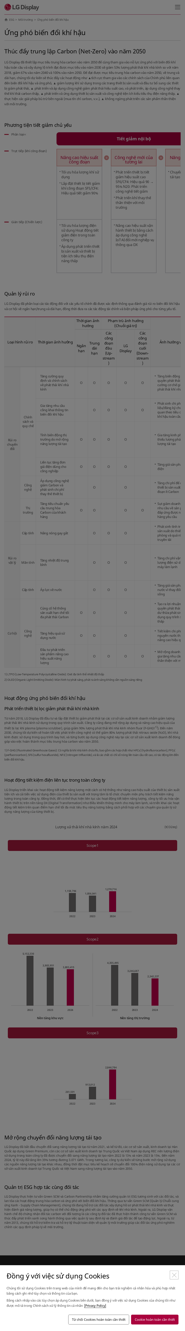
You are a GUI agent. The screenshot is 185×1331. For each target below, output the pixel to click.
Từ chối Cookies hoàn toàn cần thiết (98, 1319)
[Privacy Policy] (95, 1305)
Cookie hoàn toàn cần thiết (155, 1319)
